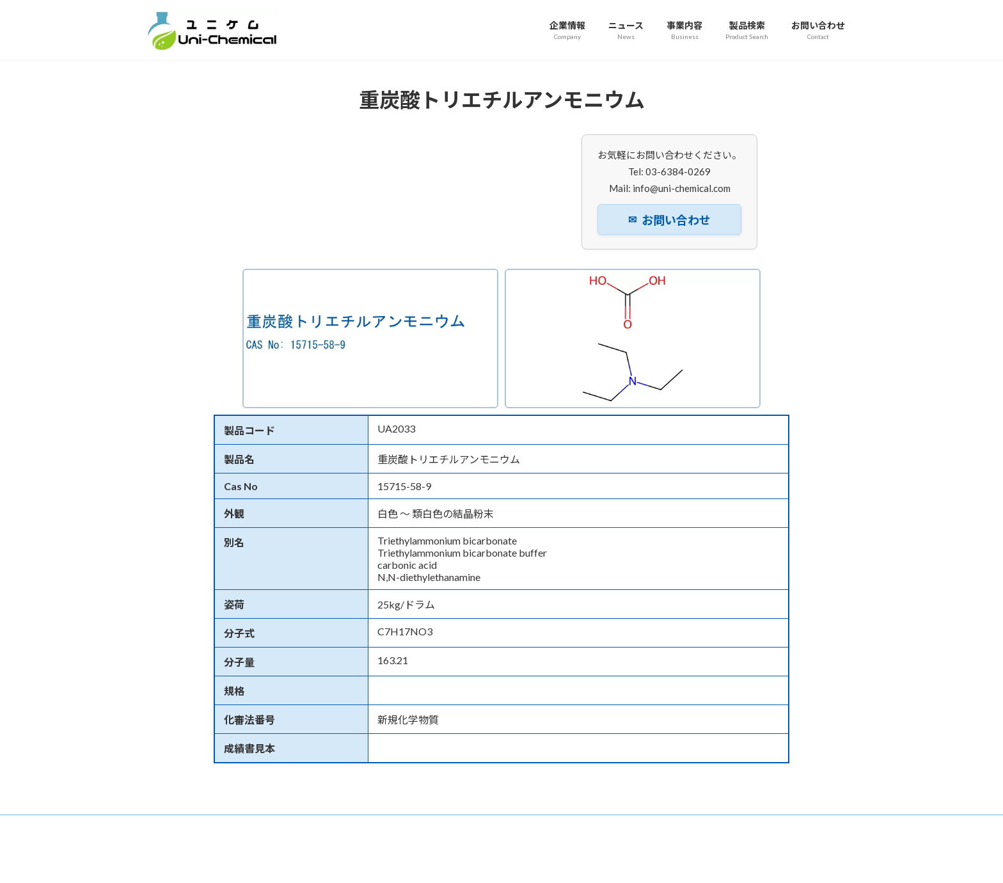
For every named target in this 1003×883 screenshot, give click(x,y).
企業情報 (245, 826)
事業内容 (355, 826)
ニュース (300, 826)
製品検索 (411, 826)
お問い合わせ (669, 220)
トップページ (182, 826)
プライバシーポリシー (561, 826)
